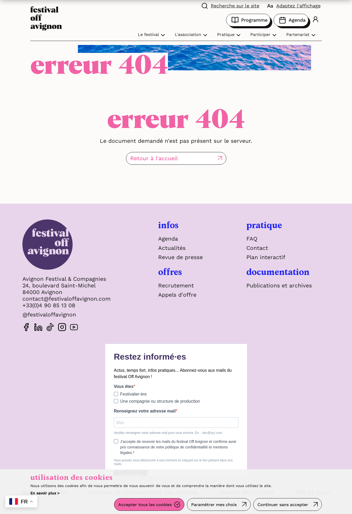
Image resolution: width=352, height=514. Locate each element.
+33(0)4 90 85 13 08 (48, 305)
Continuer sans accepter (282, 504)
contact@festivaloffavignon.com (66, 298)
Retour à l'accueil (154, 158)
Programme (248, 20)
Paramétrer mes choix (214, 504)
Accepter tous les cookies (145, 504)
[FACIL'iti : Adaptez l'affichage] (294, 5)
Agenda (291, 20)
